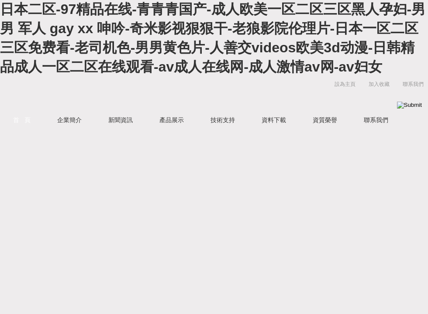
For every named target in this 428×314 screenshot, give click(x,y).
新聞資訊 (120, 119)
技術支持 (223, 119)
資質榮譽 (325, 119)
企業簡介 (69, 119)
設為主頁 (345, 84)
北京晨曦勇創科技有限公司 (142, 93)
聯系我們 (413, 84)
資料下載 (274, 119)
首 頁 (22, 119)
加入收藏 (379, 84)
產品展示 (171, 119)
